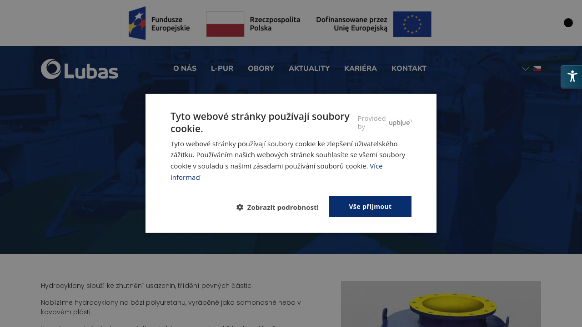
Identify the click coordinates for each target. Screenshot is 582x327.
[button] (281, 207)
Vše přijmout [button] (370, 206)
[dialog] (291, 163)
